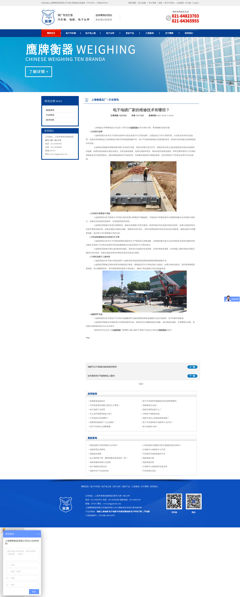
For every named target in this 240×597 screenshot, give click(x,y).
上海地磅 (180, 3)
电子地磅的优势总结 (98, 466)
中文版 (188, 3)
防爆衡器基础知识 (97, 401)
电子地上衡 (92, 33)
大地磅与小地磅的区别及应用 (155, 466)
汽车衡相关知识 (149, 471)
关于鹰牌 (172, 33)
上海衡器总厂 (99, 99)
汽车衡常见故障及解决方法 (154, 454)
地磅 (160, 3)
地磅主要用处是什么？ (152, 409)
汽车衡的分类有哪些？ (99, 418)
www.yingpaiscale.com (58, 154)
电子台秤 (113, 33)
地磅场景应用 (148, 462)
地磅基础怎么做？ (150, 405)
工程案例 (152, 33)
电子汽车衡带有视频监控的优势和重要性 (160, 401)
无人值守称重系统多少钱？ (101, 414)
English (196, 3)
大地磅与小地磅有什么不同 (154, 449)
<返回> (141, 384)
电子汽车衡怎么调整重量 (100, 426)
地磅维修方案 (148, 458)
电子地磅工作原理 (97, 409)
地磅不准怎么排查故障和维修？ (156, 418)
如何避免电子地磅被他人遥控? (101, 376)
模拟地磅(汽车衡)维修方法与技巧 (104, 445)
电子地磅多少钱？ (150, 426)
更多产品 (133, 33)
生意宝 (129, 507)
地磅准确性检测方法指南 (100, 462)
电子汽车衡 (169, 3)
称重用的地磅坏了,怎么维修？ (102, 422)
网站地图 (132, 3)
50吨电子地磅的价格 (151, 414)
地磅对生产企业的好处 (99, 471)
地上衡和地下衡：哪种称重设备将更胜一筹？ (109, 458)
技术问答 (50, 120)
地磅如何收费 (95, 454)
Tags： (89, 338)
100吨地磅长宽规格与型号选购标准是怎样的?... (162, 445)
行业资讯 (50, 115)
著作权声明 (137, 507)
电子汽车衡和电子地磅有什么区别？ (158, 422)
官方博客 (152, 3)
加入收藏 (142, 3)
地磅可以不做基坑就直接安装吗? (102, 367)
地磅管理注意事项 (97, 449)
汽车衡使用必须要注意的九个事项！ (105, 405)
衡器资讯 (50, 110)
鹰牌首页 (54, 33)
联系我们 (189, 33)
